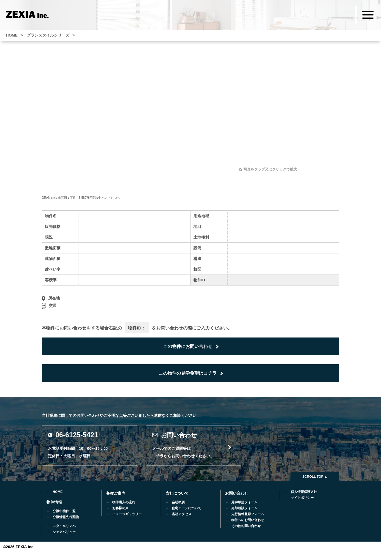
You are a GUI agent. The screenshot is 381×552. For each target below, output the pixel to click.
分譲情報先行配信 (66, 517)
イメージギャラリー (127, 514)
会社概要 (178, 502)
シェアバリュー (64, 532)
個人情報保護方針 (304, 491)
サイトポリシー (302, 497)
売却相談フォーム (244, 508)
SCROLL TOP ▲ (314, 476)
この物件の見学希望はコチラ (188, 373)
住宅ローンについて (186, 508)
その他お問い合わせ (246, 526)
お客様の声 (120, 508)
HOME (58, 491)
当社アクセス (181, 514)
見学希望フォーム (244, 502)
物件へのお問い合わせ (247, 520)
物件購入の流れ (123, 502)
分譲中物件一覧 (64, 511)
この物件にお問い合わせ (187, 346)
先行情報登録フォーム (247, 514)
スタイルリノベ (64, 526)
